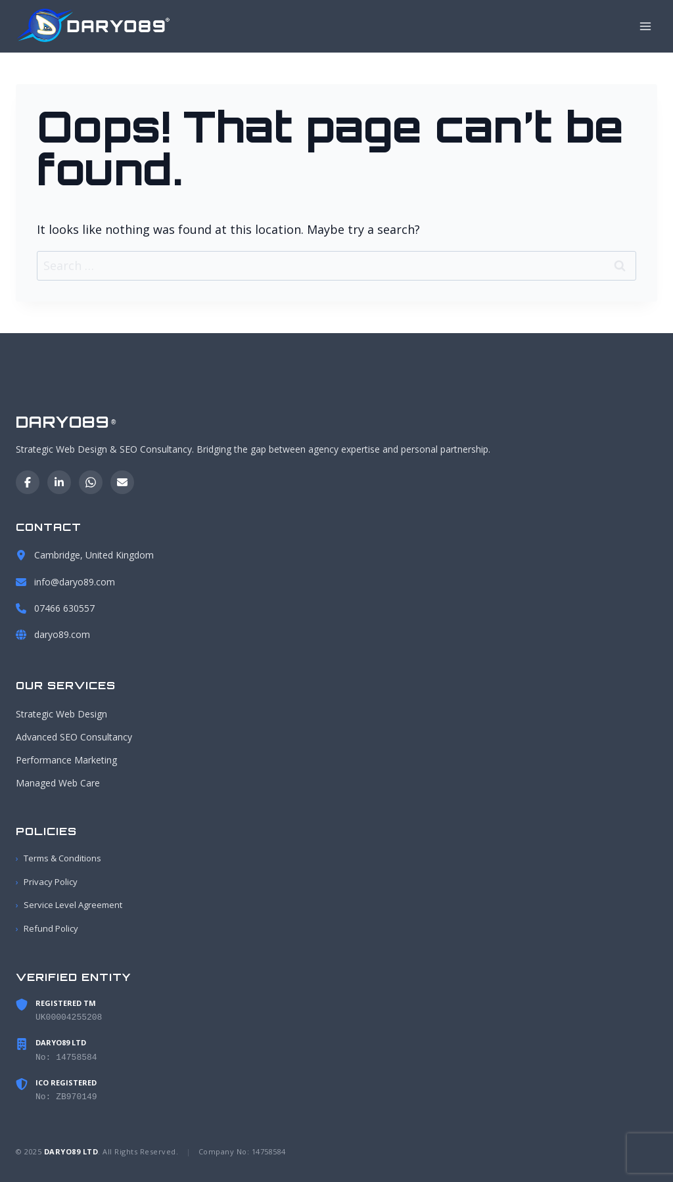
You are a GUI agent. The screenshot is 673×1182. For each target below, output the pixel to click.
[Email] (122, 482)
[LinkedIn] (59, 482)
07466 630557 (64, 608)
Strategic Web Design (61, 714)
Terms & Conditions (58, 859)
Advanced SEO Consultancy (74, 737)
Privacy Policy (47, 882)
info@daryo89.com (74, 582)
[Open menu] (645, 26)
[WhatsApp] (91, 482)
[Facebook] (27, 482)
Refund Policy (47, 928)
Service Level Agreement (69, 905)
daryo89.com (62, 634)
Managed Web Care (58, 783)
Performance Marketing (66, 760)
